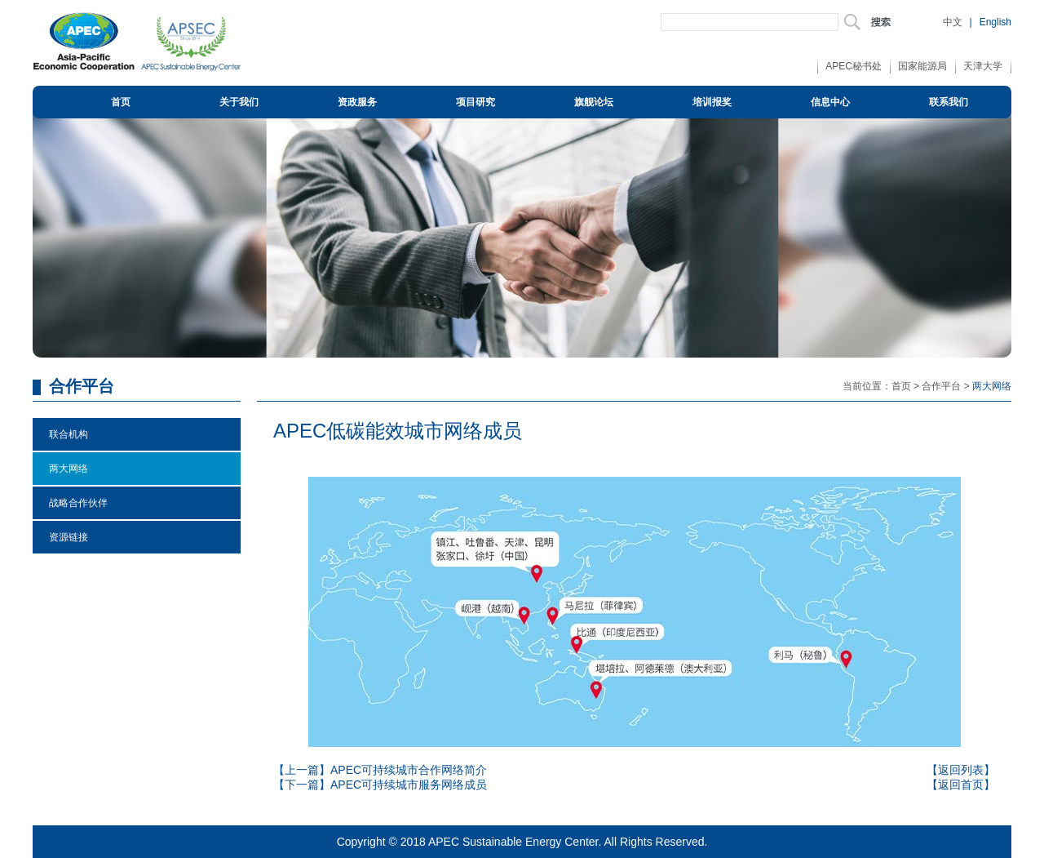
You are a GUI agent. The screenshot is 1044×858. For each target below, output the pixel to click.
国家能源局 (922, 66)
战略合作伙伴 (78, 503)
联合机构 (68, 434)
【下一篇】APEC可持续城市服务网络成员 (380, 784)
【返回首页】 (961, 784)
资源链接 (68, 537)
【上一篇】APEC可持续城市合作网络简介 (380, 769)
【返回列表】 (961, 769)
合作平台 (941, 386)
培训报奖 (712, 102)
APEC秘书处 (853, 66)
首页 (120, 102)
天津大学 (982, 66)
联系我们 (948, 102)
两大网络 (68, 468)
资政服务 (357, 102)
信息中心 (830, 102)
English (995, 22)
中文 (952, 22)
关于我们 (239, 102)
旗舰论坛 (593, 102)
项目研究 (475, 102)
